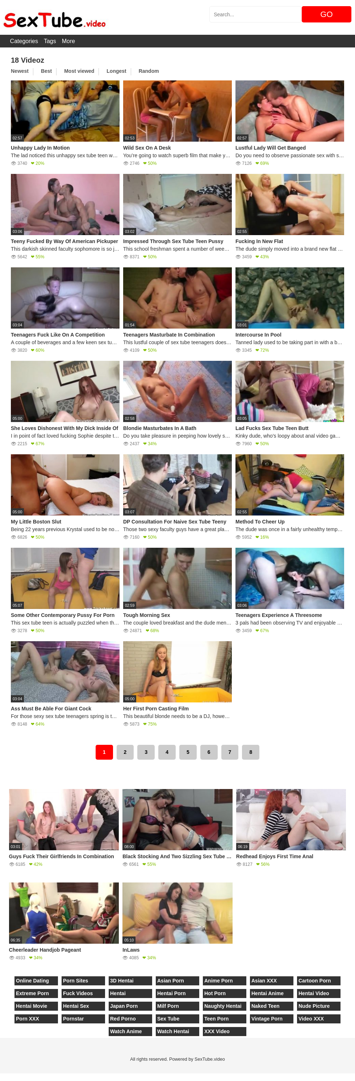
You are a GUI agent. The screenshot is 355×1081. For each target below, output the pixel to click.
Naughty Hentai (223, 1006)
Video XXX (311, 1019)
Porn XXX (27, 1019)
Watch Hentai (173, 1031)
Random (149, 71)
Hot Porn (215, 993)
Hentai (118, 993)
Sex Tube (168, 1019)
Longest (116, 71)
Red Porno (123, 1019)
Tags (50, 41)
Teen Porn (216, 1019)
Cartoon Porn (314, 981)
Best (46, 71)
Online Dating (32, 981)
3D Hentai (122, 981)
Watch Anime (126, 1031)
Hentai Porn (171, 993)
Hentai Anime (267, 993)
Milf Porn (168, 1006)
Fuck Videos (78, 993)
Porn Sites (75, 981)
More (68, 41)
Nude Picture (314, 1006)
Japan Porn (124, 1006)
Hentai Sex (76, 1006)
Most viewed (79, 71)
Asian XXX (264, 981)
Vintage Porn (267, 1019)
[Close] (0, 1077)
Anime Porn (218, 981)
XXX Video (217, 1031)
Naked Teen (265, 1006)
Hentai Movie (31, 1006)
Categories (24, 41)
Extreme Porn (32, 993)
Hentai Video (313, 993)
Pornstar (73, 1019)
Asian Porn (170, 981)
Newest (20, 71)
